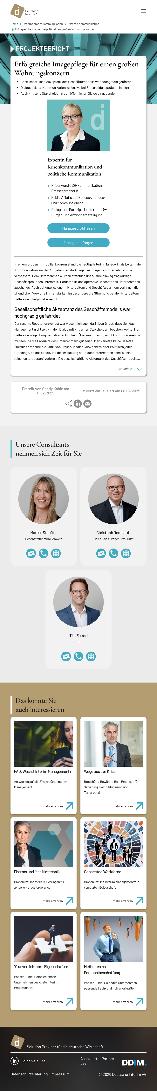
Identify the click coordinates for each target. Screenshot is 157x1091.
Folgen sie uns (28, 1061)
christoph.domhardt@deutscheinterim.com (101, 553)
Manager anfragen (78, 242)
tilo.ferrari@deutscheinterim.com (66, 656)
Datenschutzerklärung (29, 1074)
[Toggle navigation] (144, 11)
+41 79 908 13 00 (43, 553)
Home (14, 24)
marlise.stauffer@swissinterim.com (31, 553)
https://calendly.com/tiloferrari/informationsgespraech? (91, 656)
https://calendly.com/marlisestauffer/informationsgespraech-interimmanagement (56, 553)
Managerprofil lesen (78, 228)
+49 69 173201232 (113, 553)
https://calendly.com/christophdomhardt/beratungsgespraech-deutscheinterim (126, 553)
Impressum (60, 1074)
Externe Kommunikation (83, 24)
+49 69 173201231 (78, 656)
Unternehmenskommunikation (43, 24)
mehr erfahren (59, 804)
